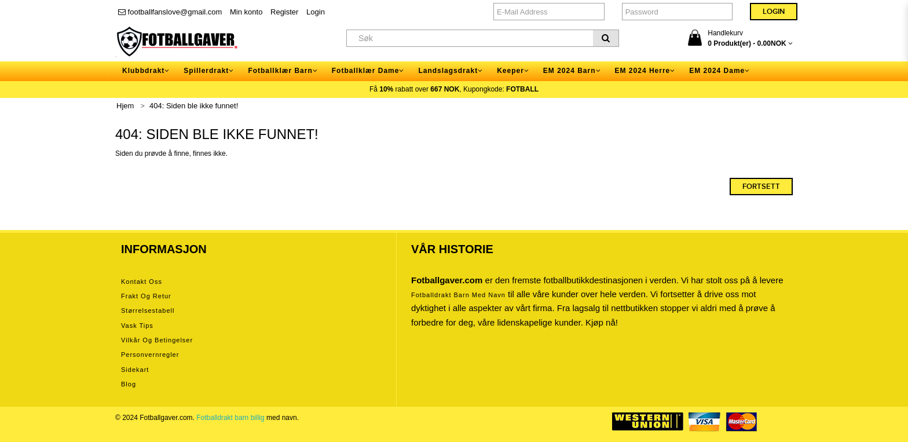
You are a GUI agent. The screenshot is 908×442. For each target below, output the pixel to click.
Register (284, 12)
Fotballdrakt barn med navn (458, 294)
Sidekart (135, 369)
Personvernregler (150, 354)
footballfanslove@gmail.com (170, 12)
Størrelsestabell (147, 310)
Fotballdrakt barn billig (230, 418)
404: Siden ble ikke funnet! (193, 105)
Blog (128, 384)
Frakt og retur (146, 296)
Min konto (246, 12)
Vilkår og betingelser (157, 340)
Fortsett (761, 186)
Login (315, 12)
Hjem (125, 105)
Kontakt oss (141, 281)
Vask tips (137, 325)
